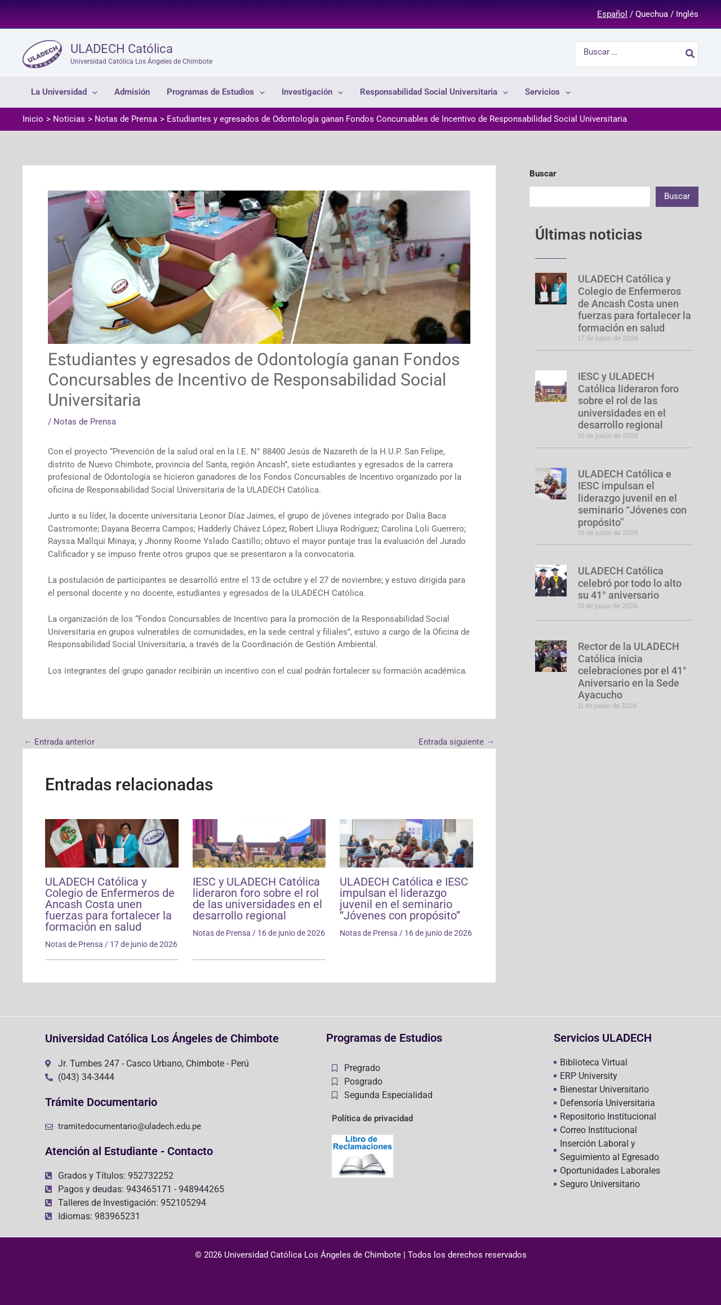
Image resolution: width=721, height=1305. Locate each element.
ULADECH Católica (121, 49)
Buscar (543, 174)
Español (612, 14)
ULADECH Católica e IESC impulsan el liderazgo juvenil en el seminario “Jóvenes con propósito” (404, 898)
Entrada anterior (59, 742)
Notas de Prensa (85, 422)
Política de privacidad (372, 1118)
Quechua (651, 14)
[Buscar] (690, 54)
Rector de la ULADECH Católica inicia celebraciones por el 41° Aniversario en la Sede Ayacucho (632, 670)
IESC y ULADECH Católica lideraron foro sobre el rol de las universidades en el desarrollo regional (257, 898)
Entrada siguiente (457, 742)
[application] (92, 92)
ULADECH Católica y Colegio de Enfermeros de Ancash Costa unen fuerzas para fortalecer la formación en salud (110, 904)
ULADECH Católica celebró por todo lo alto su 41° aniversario (630, 583)
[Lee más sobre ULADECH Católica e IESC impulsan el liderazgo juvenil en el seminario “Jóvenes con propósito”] (406, 843)
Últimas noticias (588, 234)
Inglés (687, 14)
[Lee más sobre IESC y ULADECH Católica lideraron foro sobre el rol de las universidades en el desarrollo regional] (259, 843)
